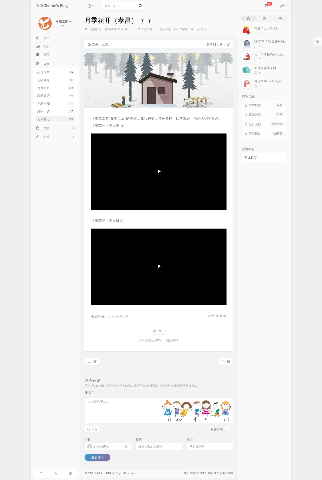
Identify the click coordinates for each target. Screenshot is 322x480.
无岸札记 (55, 119)
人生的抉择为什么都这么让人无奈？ (279, 55)
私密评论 (217, 429)
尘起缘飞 (95, 29)
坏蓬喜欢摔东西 (265, 68)
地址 (190, 440)
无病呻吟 (55, 80)
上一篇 (92, 361)
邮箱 (139, 440)
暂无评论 (165, 29)
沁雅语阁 (55, 104)
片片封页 (55, 88)
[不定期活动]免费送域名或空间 (275, 42)
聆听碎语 (55, 96)
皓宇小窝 (55, 111)
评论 (89, 392)
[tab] (248, 19)
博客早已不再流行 (266, 28)
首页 (93, 44)
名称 (89, 440)
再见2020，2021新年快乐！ (273, 81)
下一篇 (225, 361)
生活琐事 (55, 72)
